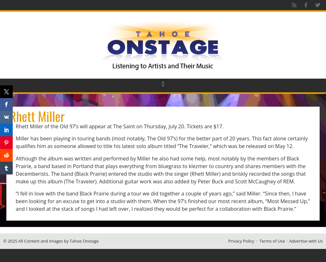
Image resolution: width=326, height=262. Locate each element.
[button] (163, 84)
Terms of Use (272, 241)
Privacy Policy (241, 241)
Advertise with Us (306, 241)
